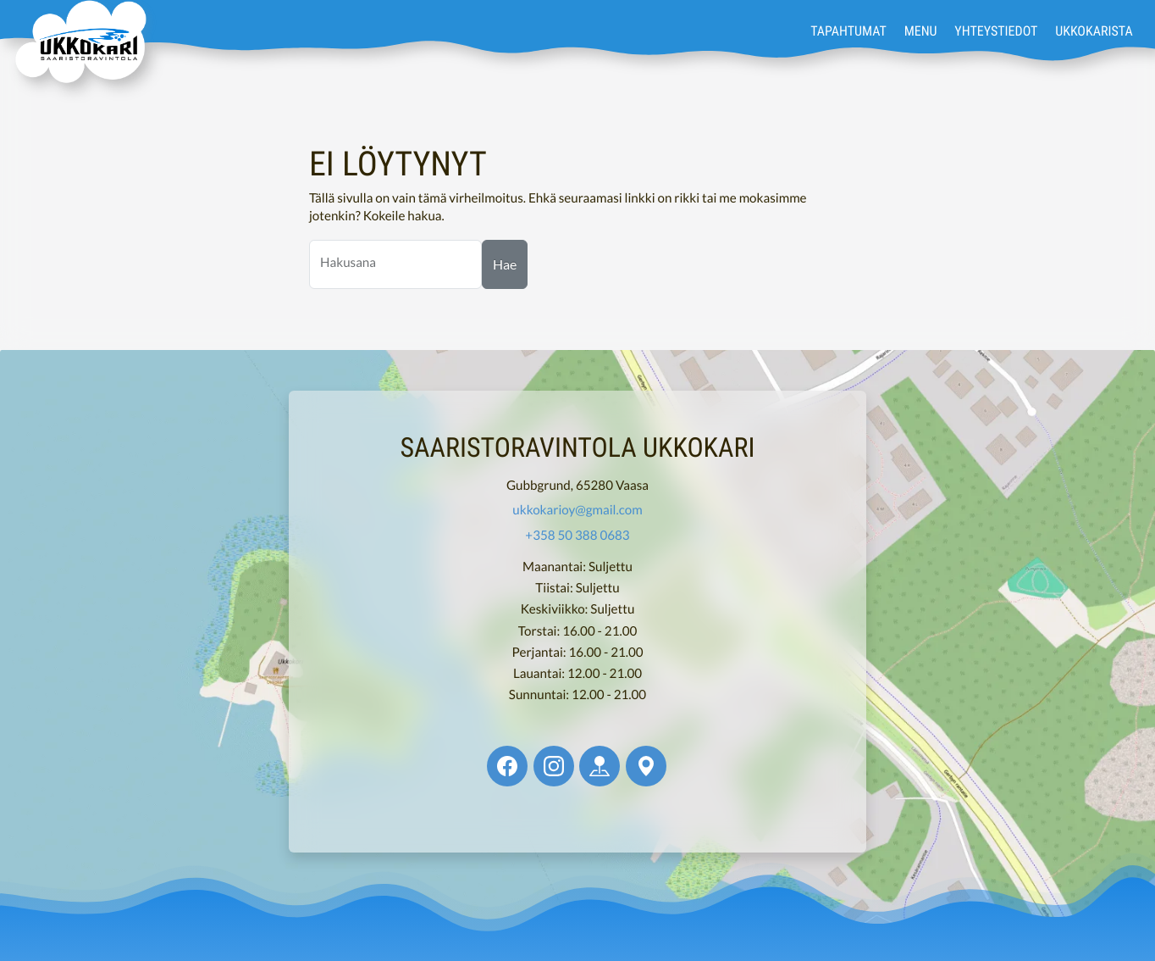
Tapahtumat (848, 30)
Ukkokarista (1093, 30)
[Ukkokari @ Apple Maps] (599, 766)
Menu (920, 30)
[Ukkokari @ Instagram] (553, 766)
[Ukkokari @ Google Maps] (646, 766)
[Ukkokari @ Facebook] (507, 766)
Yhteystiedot (995, 30)
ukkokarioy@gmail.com (577, 510)
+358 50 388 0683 (577, 535)
